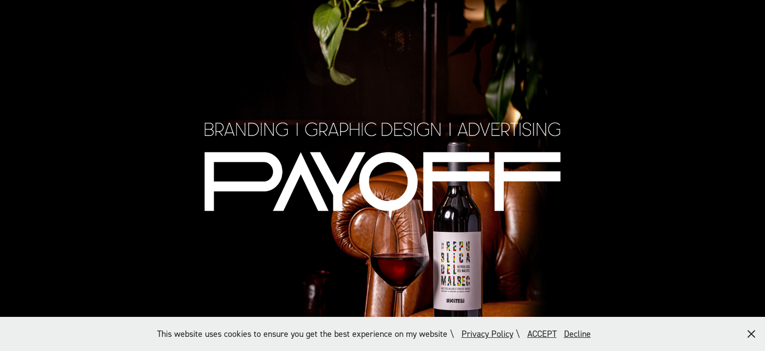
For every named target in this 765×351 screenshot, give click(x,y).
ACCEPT (542, 334)
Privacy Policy (487, 334)
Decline (577, 334)
